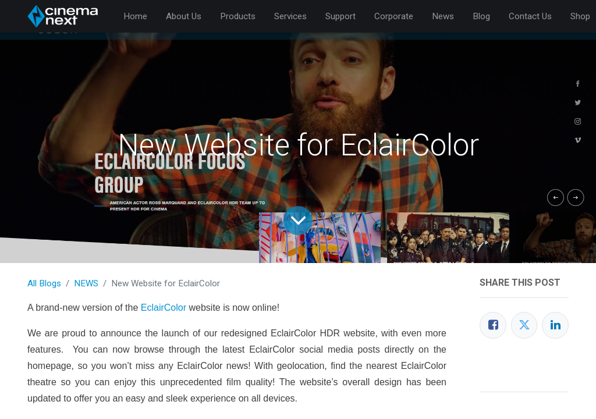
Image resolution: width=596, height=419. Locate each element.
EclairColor (163, 308)
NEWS (86, 283)
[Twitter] (524, 325)
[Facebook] (493, 325)
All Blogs (44, 283)
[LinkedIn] (555, 325)
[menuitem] (135, 16)
